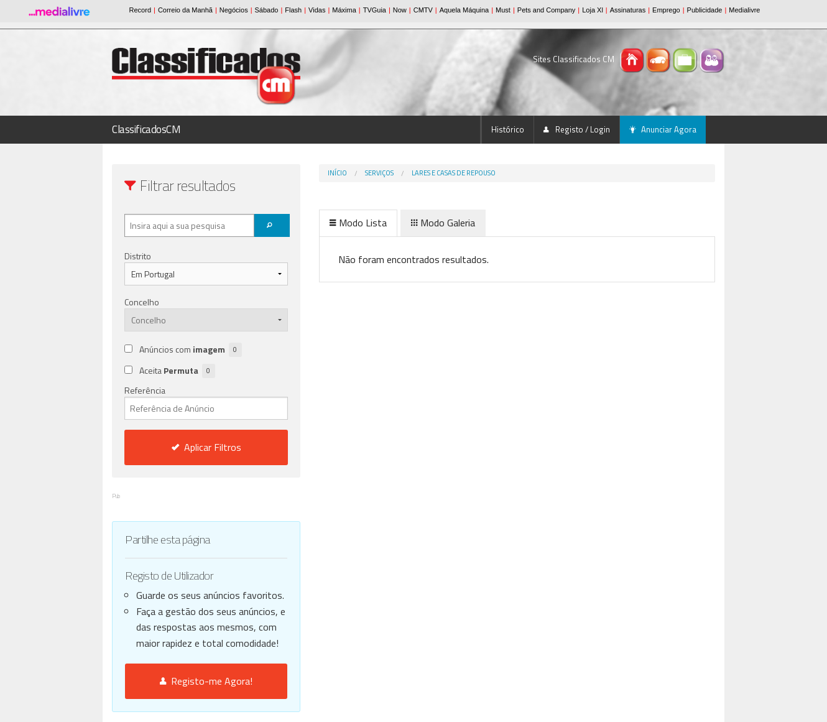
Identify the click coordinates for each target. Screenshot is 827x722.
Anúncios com (190, 350)
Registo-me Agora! (206, 680)
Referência (206, 402)
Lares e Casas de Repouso (454, 173)
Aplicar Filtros (206, 447)
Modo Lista (358, 222)
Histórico (507, 129)
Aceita (177, 371)
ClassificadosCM (146, 129)
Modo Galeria (443, 222)
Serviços (379, 173)
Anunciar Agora (662, 129)
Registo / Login (576, 129)
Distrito (137, 255)
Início (337, 173)
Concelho (141, 301)
